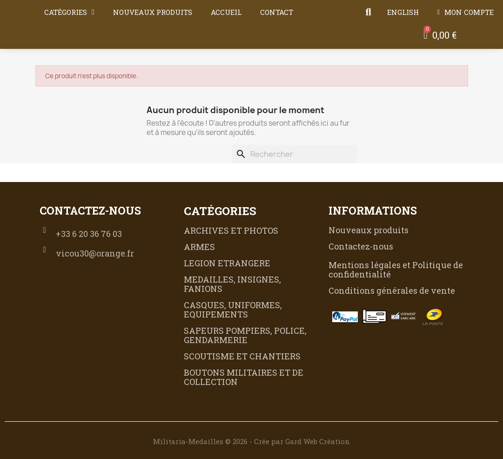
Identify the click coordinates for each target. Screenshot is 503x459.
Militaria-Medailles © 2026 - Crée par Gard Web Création (251, 441)
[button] (368, 12)
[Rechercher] (294, 154)
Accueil (226, 12)
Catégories (69, 12)
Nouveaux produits (152, 12)
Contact (276, 12)
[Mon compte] (465, 12)
